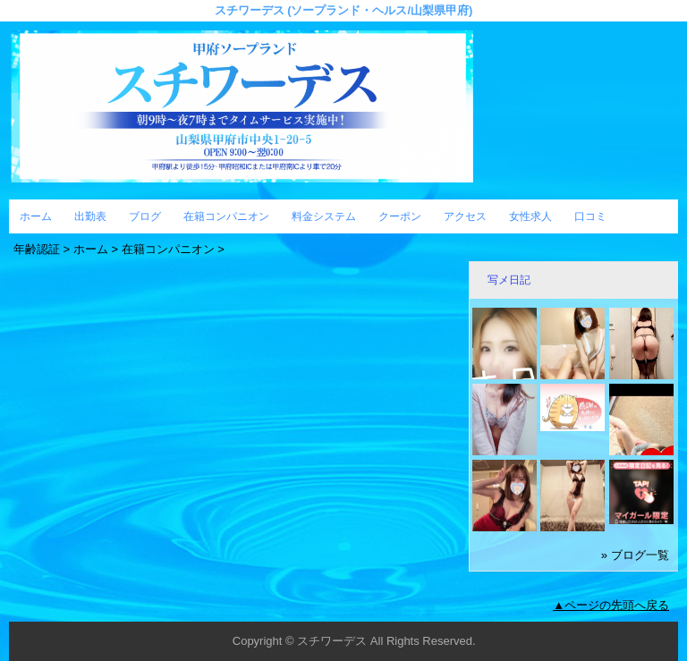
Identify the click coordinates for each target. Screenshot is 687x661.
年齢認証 (36, 249)
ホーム (36, 216)
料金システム (324, 216)
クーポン (399, 216)
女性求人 (530, 216)
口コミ (590, 216)
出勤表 (90, 216)
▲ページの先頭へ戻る (611, 605)
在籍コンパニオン (226, 216)
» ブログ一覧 (635, 555)
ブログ (145, 216)
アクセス (465, 216)
